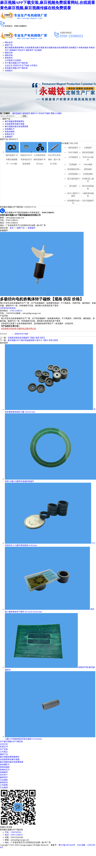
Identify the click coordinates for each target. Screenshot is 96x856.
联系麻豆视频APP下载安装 (16, 68)
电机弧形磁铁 (88, 152)
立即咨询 (4, 308)
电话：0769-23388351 (14, 835)
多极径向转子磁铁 (21, 334)
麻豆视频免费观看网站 (14, 48)
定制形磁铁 (73, 174)
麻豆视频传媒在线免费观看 (56, 48)
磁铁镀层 (26, 113)
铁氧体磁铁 (83, 48)
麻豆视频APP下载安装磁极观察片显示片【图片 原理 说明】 (33, 340)
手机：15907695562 (13, 832)
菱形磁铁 (88, 169)
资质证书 (17, 65)
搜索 (24, 116)
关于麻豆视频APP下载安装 (16, 63)
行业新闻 (17, 60)
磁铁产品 (9, 45)
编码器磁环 (17, 113)
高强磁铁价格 (73, 169)
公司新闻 (9, 60)
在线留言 (9, 71)
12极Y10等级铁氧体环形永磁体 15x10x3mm (23, 739)
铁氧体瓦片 (10, 134)
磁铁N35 (34, 113)
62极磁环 (88, 148)
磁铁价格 (9, 55)
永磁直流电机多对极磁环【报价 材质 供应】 (27, 338)
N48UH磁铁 (73, 152)
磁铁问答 (9, 53)
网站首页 (9, 42)
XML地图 (81, 845)
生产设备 (25, 65)
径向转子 (21, 50)
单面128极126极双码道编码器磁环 (19, 481)
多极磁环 (13, 50)
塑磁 (52, 113)
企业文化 (9, 65)
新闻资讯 (9, 58)
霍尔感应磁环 (73, 179)
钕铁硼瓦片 (73, 48)
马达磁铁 (38, 50)
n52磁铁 (58, 113)
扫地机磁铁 (88, 174)
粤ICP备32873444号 (66, 845)
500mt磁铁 (88, 164)
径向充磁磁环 (88, 201)
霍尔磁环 (73, 186)
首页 (12, 228)
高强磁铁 (73, 164)
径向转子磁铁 (44, 113)
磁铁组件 (30, 50)
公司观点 (33, 65)
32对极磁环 (73, 157)
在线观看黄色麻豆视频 (34, 48)
